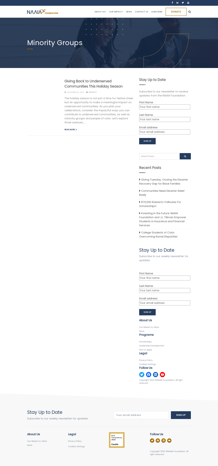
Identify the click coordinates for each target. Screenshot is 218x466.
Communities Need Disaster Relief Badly (162, 193)
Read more (69, 129)
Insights (93, 92)
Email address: (164, 130)
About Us (100, 11)
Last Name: (164, 117)
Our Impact (116, 11)
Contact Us (141, 11)
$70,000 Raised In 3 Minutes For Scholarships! (160, 204)
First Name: (164, 105)
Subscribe (157, 11)
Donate (176, 11)
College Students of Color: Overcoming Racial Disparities (158, 234)
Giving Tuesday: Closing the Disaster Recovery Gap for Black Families (163, 181)
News (129, 11)
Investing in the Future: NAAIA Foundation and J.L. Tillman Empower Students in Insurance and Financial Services (162, 219)
